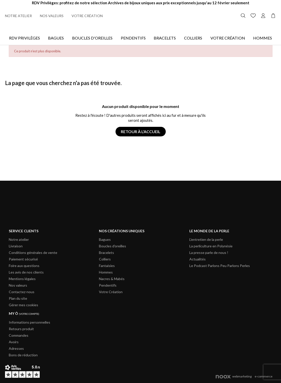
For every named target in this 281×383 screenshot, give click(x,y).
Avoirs (14, 342)
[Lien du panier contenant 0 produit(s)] (273, 15)
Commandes (18, 335)
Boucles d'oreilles (92, 37)
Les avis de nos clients (26, 272)
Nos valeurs (52, 16)
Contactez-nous (21, 292)
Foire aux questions (24, 265)
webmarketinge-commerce (244, 376)
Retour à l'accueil (140, 131)
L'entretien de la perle (206, 239)
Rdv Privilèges (24, 37)
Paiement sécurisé (23, 259)
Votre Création (227, 37)
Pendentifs (133, 37)
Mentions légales (22, 279)
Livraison (16, 246)
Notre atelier (18, 16)
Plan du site (18, 298)
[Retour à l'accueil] (141, 16)
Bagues (56, 37)
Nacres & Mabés (112, 279)
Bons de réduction (23, 355)
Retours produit (21, 329)
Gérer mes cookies (23, 305)
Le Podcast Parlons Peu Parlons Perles (219, 265)
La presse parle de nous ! (208, 252)
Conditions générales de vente (33, 252)
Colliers (193, 37)
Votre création (87, 16)
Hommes (262, 37)
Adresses (16, 348)
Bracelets (165, 37)
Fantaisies (107, 265)
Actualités (197, 259)
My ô (24, 313)
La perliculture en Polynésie (211, 246)
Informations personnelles (29, 322)
